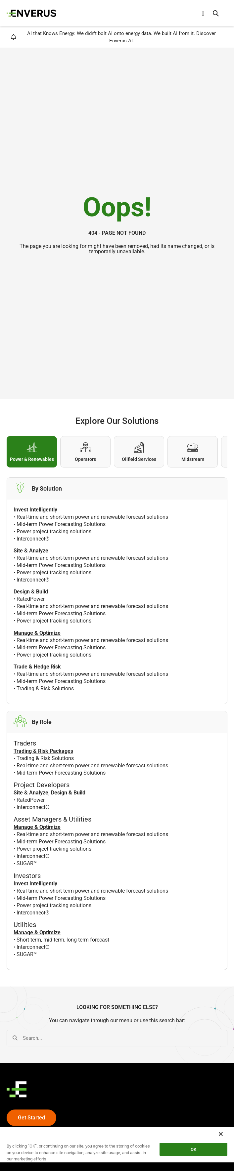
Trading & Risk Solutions (45, 688)
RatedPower (31, 599)
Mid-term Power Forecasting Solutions (61, 524)
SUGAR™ (27, 863)
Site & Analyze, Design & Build (49, 792)
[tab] (32, 451)
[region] (117, 1148)
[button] (216, 13)
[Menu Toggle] (203, 13)
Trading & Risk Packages (43, 751)
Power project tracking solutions (54, 531)
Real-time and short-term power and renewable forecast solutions (92, 517)
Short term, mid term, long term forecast (63, 940)
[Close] (221, 1134)
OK (193, 1149)
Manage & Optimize (37, 827)
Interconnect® (33, 539)
